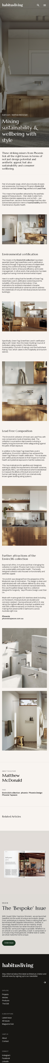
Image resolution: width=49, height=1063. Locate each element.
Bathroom (6, 115)
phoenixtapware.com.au (12, 619)
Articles (5, 998)
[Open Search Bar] (38, 5)
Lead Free (41, 188)
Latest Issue (6, 1018)
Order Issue (8, 943)
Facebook (6, 1058)
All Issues (6, 1021)
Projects (5, 994)
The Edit (5, 1004)
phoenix (24, 793)
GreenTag (21, 188)
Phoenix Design (35, 793)
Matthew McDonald (19, 115)
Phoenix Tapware (9, 795)
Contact (5, 1041)
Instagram (6, 1055)
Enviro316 (39, 186)
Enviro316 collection (25, 260)
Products (5, 1001)
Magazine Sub (8, 1024)
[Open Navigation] (44, 5)
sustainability (34, 203)
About (4, 1038)
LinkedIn (5, 1061)
